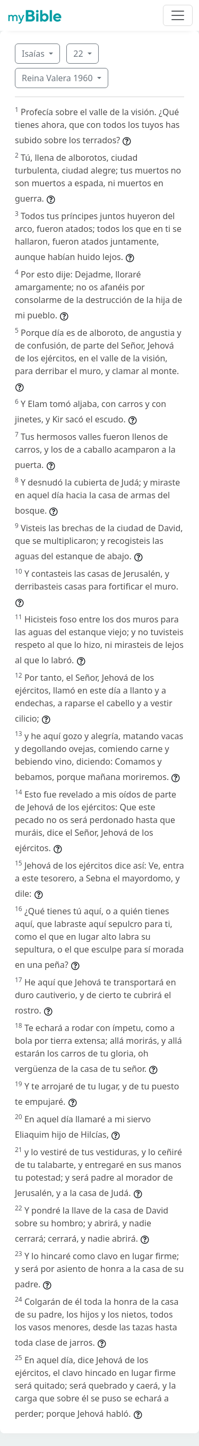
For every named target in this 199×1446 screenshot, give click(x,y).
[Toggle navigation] (178, 15)
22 (79, 53)
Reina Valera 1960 (58, 78)
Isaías (34, 53)
